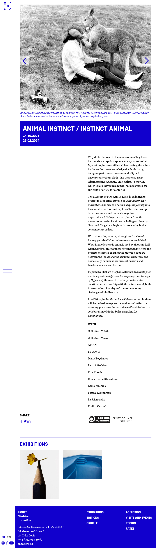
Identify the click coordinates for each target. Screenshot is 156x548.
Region (131, 523)
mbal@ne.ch (25, 543)
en (9, 537)
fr (3, 537)
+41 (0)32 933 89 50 (30, 539)
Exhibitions (95, 512)
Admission (133, 512)
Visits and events (139, 517)
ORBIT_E (92, 523)
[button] (24, 61)
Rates (130, 528)
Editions (93, 517)
